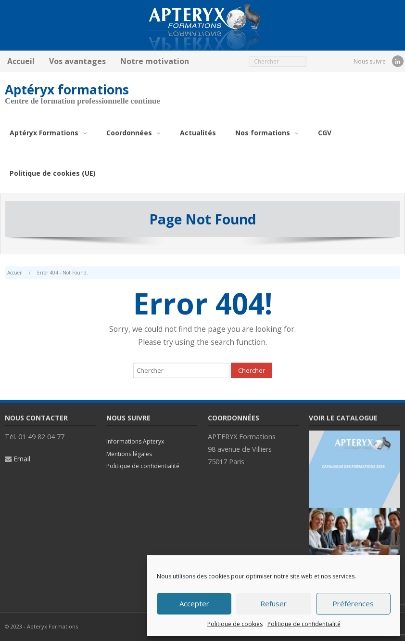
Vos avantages (77, 61)
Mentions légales (129, 454)
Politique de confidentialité (304, 624)
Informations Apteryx (135, 441)
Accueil (21, 61)
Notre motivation (154, 61)
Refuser (273, 603)
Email (21, 458)
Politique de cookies (235, 624)
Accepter (194, 603)
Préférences (353, 603)
